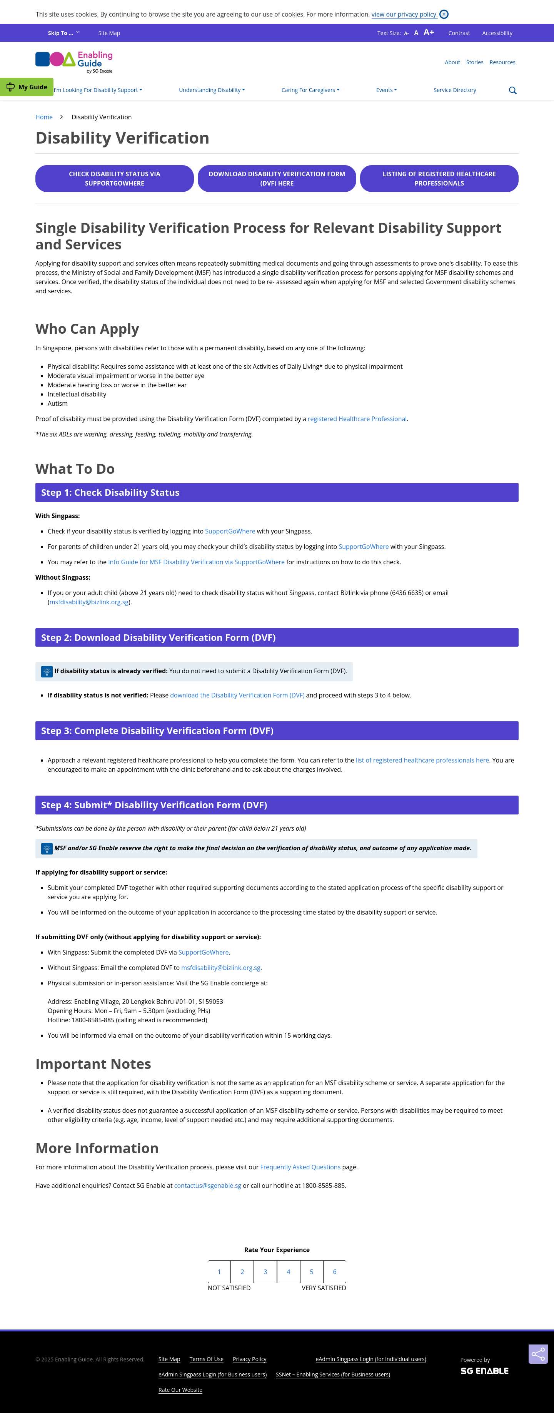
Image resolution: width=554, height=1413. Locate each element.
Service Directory (455, 90)
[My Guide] (26, 87)
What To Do (75, 468)
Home (44, 117)
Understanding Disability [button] (209, 90)
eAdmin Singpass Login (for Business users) (213, 1374)
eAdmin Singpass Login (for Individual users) (371, 1359)
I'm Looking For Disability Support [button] (96, 90)
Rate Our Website (180, 1389)
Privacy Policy (249, 1359)
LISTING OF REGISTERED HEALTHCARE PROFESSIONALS (439, 178)
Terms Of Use (207, 1359)
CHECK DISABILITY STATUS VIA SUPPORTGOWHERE (114, 178)
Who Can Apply (87, 328)
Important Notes (93, 1063)
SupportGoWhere (230, 531)
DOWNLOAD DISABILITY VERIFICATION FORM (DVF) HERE (277, 178)
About (452, 62)
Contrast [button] (459, 33)
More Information (97, 1148)
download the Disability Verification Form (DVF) (237, 695)
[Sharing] (538, 1354)
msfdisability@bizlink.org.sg (89, 602)
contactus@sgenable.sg (207, 1185)
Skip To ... (61, 33)
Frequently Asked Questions (300, 1167)
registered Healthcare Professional (357, 419)
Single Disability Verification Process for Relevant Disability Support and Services (268, 236)
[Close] (444, 14)
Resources (503, 62)
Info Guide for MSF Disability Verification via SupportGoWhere (196, 562)
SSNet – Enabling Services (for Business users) (333, 1374)
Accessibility (497, 33)
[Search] (513, 91)
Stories (475, 62)
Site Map (109, 33)
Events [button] (384, 90)
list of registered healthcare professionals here (422, 760)
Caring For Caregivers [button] (308, 90)
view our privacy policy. (405, 14)
